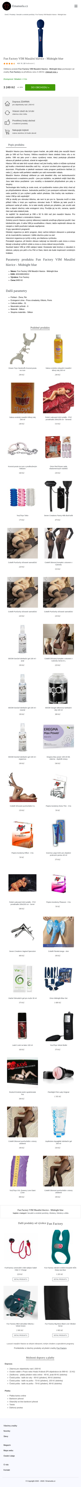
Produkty (12, 14)
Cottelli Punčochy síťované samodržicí (22, 562)
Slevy (6, 1436)
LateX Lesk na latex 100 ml (22, 1045)
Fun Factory (15, 72)
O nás (6, 1465)
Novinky (7, 1431)
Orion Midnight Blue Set (58, 998)
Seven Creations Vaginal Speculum (22, 951)
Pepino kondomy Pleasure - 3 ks (58, 902)
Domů (6, 14)
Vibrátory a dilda (62, 1213)
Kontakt (7, 1470)
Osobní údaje (9, 1456)
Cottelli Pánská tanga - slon (58, 951)
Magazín (7, 1445)
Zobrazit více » (51, 72)
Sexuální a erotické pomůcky (25, 14)
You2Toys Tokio (22, 515)
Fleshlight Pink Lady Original (58, 1092)
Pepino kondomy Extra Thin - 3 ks (58, 806)
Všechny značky (10, 1426)
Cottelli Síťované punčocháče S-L (22, 806)
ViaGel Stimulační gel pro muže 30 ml (22, 998)
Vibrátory (52, 1213)
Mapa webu (8, 1450)
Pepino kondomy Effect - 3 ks (23, 853)
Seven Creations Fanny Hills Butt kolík (58, 515)
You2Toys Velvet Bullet (58, 1045)
